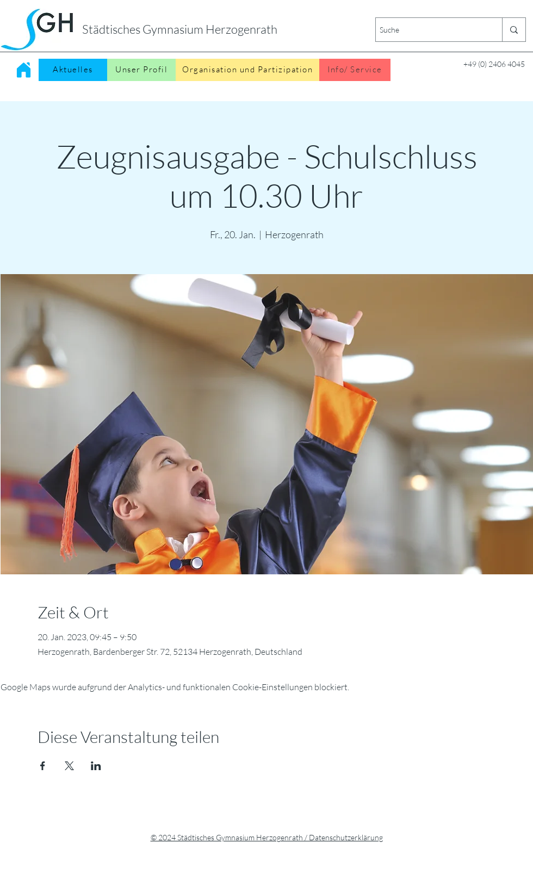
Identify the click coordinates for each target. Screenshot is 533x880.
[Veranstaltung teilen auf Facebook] (43, 765)
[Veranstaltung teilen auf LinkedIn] (96, 765)
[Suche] (429, 29)
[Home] (23, 69)
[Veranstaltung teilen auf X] (69, 765)
